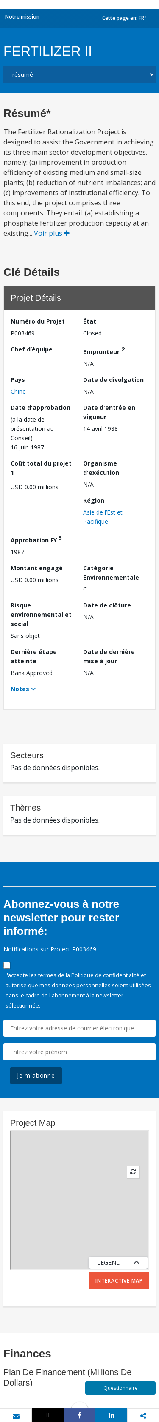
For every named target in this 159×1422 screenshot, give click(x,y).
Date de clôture (107, 605)
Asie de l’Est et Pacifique (103, 517)
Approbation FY (36, 539)
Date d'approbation (40, 407)
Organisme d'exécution (101, 468)
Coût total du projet (41, 468)
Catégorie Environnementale (111, 572)
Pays (18, 380)
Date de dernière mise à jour (109, 656)
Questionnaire (120, 1388)
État (89, 321)
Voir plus (52, 233)
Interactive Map (119, 1280)
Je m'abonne (36, 1075)
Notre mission (22, 16)
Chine (18, 391)
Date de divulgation (113, 380)
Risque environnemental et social (41, 614)
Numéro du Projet (38, 321)
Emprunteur (104, 350)
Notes (20, 689)
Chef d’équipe (32, 349)
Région (93, 500)
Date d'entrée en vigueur (109, 412)
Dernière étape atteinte (34, 656)
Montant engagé (37, 568)
